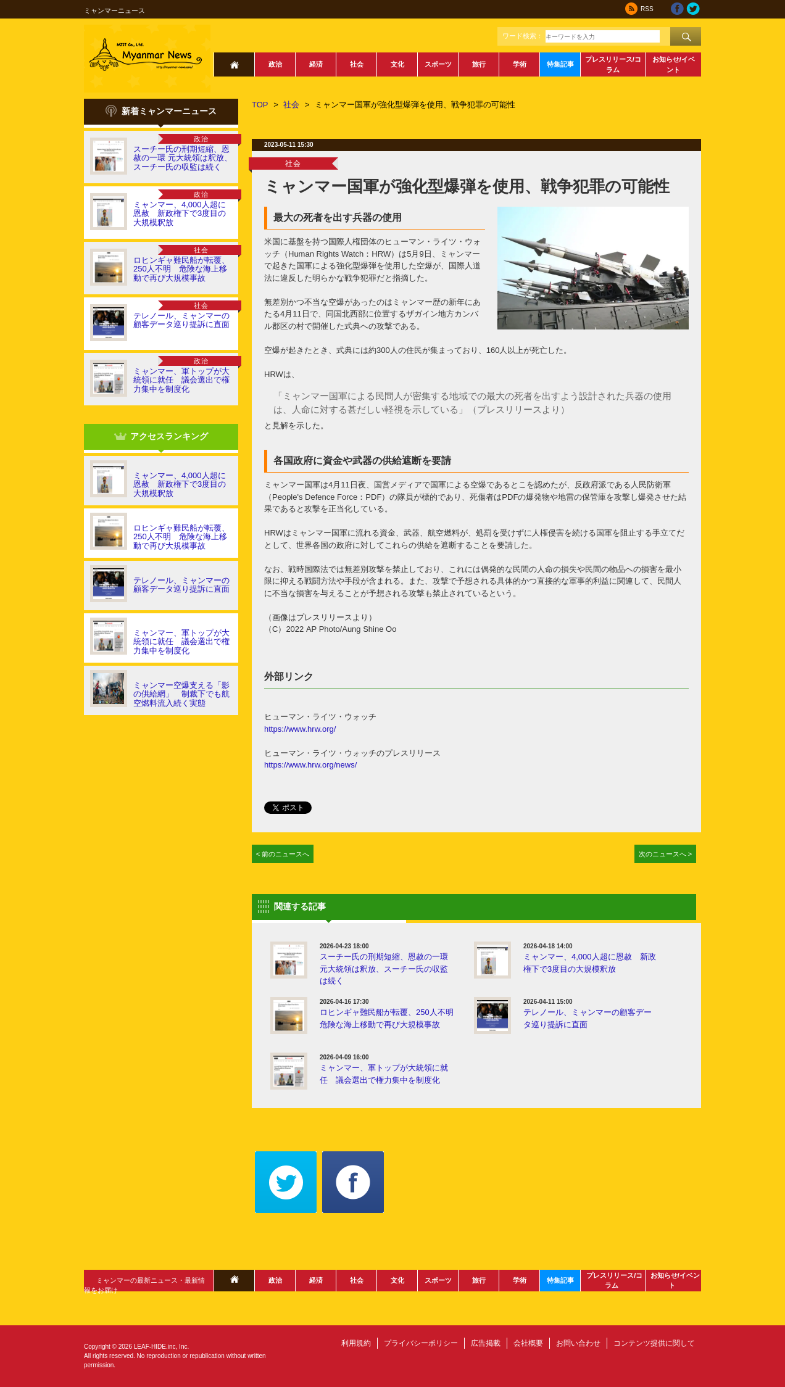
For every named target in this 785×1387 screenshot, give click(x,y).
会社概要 (528, 1343)
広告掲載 (485, 1343)
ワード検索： (522, 35)
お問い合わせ (578, 1343)
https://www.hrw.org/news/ (310, 764)
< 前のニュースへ (283, 854)
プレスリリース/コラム (613, 64)
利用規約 (356, 1343)
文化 (397, 64)
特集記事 (560, 64)
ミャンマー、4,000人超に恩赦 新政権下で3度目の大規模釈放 (179, 213)
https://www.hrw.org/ (300, 729)
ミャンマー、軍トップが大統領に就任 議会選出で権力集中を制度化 (181, 380)
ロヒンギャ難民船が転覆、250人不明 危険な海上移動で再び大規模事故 (181, 269)
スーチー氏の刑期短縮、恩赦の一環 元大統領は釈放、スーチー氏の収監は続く (182, 158)
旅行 (479, 64)
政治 (275, 64)
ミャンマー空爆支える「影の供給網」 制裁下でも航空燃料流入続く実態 (181, 694)
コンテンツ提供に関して (654, 1343)
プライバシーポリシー (421, 1343)
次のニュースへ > (665, 854)
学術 (519, 64)
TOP (260, 104)
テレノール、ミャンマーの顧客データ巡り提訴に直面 (181, 320)
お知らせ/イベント (673, 64)
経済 (316, 64)
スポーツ (438, 64)
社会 (356, 64)
